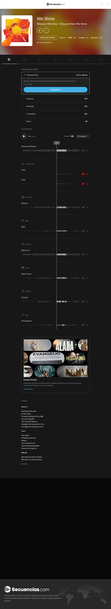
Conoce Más (28, 84)
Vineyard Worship (47, 23)
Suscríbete (55, 90)
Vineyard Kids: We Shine (73, 23)
